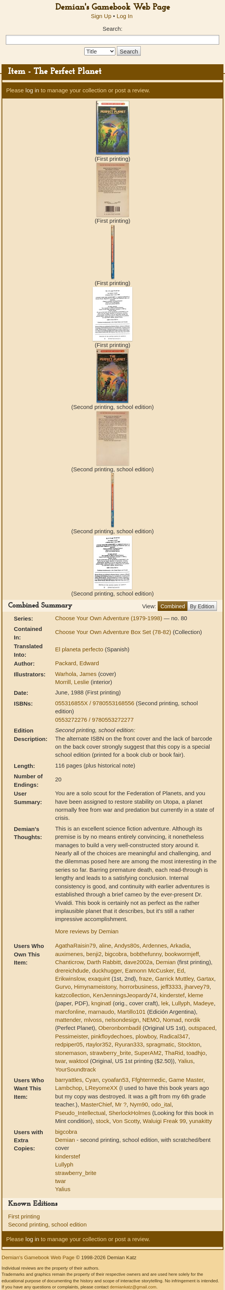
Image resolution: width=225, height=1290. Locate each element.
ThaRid (174, 1053)
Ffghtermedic (148, 1079)
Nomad (172, 1019)
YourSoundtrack (75, 1069)
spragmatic (160, 1044)
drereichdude (72, 970)
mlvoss (93, 1019)
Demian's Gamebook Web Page (112, 7)
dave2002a (138, 962)
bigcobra (116, 954)
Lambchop (68, 1088)
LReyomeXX (101, 1088)
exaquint (99, 978)
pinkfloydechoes (112, 1036)
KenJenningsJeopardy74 (125, 995)
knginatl (101, 1003)
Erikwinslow (70, 978)
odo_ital (161, 1104)
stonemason (71, 1053)
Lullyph (181, 1003)
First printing (24, 1216)
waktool (78, 1061)
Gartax (205, 978)
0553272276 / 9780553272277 (94, 719)
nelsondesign (122, 1019)
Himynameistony (95, 986)
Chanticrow (69, 962)
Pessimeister (71, 1036)
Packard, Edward (77, 663)
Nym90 (139, 1104)
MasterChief (96, 1104)
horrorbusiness (138, 986)
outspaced (201, 1028)
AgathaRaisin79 (75, 945)
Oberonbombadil (119, 1028)
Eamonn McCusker (149, 970)
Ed (180, 970)
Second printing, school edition (47, 1224)
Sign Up (101, 16)
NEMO (151, 1019)
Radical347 (174, 1036)
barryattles (68, 1079)
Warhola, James (76, 674)
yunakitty (200, 1121)
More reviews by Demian (86, 931)
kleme (195, 995)
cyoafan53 (115, 1079)
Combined (172, 606)
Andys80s (127, 945)
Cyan (92, 1079)
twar (60, 1061)
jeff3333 (171, 986)
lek (164, 1003)
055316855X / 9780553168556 (95, 703)
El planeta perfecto (80, 649)
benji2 (94, 954)
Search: (113, 28)
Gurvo (63, 986)
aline (105, 945)
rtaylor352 (99, 1044)
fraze (145, 978)
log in (32, 90)
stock (102, 1121)
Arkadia (180, 945)
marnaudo (101, 1011)
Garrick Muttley (174, 978)
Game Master (185, 1079)
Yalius (185, 1061)
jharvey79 (196, 986)
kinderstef (172, 995)
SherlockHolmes (129, 1113)
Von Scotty (126, 1121)
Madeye (203, 1003)
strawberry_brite (110, 1053)
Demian (166, 962)
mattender (68, 1019)
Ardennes (154, 945)
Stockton (189, 1044)
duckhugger (107, 970)
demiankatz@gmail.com (133, 1287)
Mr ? (121, 1104)
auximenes (69, 954)
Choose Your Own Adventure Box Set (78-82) (114, 632)
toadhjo (196, 1053)
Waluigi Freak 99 (164, 1121)
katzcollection (72, 995)
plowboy (145, 1036)
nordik (192, 1019)
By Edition (202, 606)
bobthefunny (145, 954)
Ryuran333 (129, 1044)
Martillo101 (131, 1011)
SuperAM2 (148, 1053)
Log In (125, 16)
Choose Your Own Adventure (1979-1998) (109, 618)
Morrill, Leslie (73, 682)
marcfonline (70, 1011)
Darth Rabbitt (104, 962)
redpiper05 (69, 1044)
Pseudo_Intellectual (80, 1113)
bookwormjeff (182, 954)
